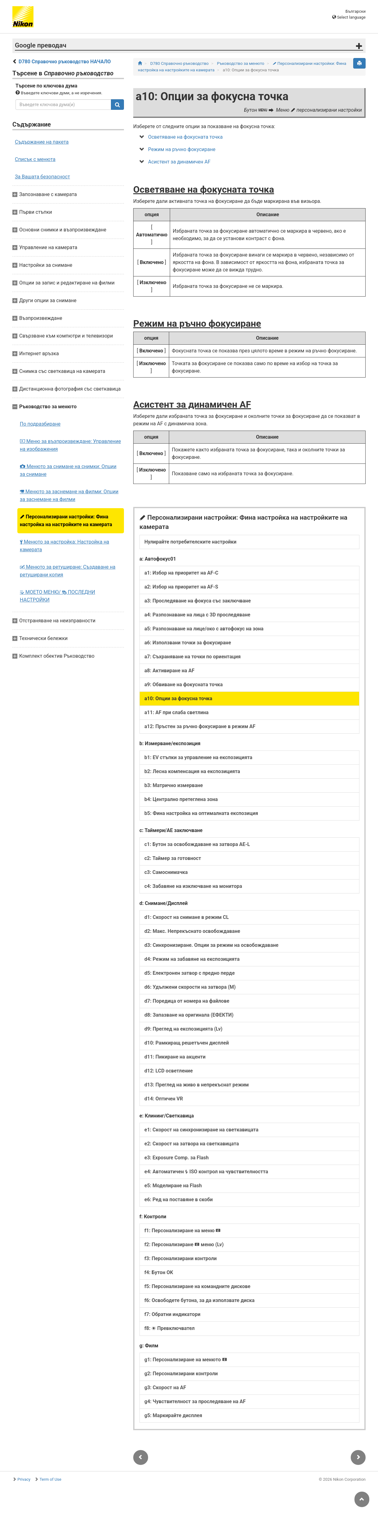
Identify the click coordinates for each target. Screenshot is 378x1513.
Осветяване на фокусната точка (185, 137)
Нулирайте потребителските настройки (190, 542)
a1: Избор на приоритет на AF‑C (181, 573)
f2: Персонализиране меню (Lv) (184, 1244)
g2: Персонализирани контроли (181, 1373)
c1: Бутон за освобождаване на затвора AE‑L (197, 844)
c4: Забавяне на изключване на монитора (193, 886)
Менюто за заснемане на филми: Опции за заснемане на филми (69, 495)
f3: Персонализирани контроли (180, 1258)
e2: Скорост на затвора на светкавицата (191, 1144)
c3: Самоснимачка (166, 872)
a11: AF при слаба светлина (176, 712)
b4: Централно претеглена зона (181, 799)
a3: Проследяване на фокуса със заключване (197, 601)
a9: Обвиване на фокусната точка (183, 684)
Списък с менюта (35, 159)
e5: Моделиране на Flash (173, 1185)
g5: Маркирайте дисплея (173, 1415)
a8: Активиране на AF (169, 671)
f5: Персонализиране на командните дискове (197, 1286)
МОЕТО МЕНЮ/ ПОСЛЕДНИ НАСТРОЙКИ (57, 596)
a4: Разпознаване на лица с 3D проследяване (197, 615)
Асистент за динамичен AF (179, 162)
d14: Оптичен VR (163, 1099)
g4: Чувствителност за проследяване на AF (195, 1401)
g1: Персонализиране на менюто (185, 1360)
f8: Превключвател (169, 1328)
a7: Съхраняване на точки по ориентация (192, 657)
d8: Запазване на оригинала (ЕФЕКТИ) (189, 1015)
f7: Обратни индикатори (172, 1314)
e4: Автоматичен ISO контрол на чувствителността (206, 1172)
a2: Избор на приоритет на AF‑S (181, 587)
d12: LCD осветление (168, 1071)
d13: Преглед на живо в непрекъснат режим (196, 1085)
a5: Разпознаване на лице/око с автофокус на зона (203, 629)
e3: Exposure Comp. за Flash (176, 1158)
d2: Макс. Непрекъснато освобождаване (192, 931)
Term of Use (50, 1479)
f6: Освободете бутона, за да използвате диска (199, 1300)
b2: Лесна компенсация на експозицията (192, 771)
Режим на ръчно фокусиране (181, 149)
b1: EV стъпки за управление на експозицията (198, 757)
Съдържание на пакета (41, 142)
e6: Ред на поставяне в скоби (178, 1199)
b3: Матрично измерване (173, 785)
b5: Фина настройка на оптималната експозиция (201, 813)
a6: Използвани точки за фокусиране (187, 643)
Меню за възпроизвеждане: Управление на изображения (70, 445)
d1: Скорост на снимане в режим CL (186, 917)
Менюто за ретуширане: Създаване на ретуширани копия (67, 571)
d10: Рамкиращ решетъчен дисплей (186, 1043)
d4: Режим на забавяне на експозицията (192, 959)
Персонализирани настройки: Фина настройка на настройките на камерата (66, 520)
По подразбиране (40, 424)
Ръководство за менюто (241, 63)
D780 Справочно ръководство (180, 63)
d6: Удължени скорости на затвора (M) (190, 987)
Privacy (23, 1479)
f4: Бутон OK (158, 1272)
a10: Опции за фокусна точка (178, 698)
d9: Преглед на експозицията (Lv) (183, 1029)
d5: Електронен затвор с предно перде (189, 973)
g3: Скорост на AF (165, 1387)
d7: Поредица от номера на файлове (186, 1001)
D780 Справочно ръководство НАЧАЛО (65, 62)
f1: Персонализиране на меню (182, 1230)
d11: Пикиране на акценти (174, 1057)
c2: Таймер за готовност (172, 858)
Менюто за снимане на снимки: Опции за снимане (68, 470)
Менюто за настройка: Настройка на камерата (64, 546)
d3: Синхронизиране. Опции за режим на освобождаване (211, 945)
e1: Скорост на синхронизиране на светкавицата (201, 1130)
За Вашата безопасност (42, 177)
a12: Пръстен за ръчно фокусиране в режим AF (199, 726)
